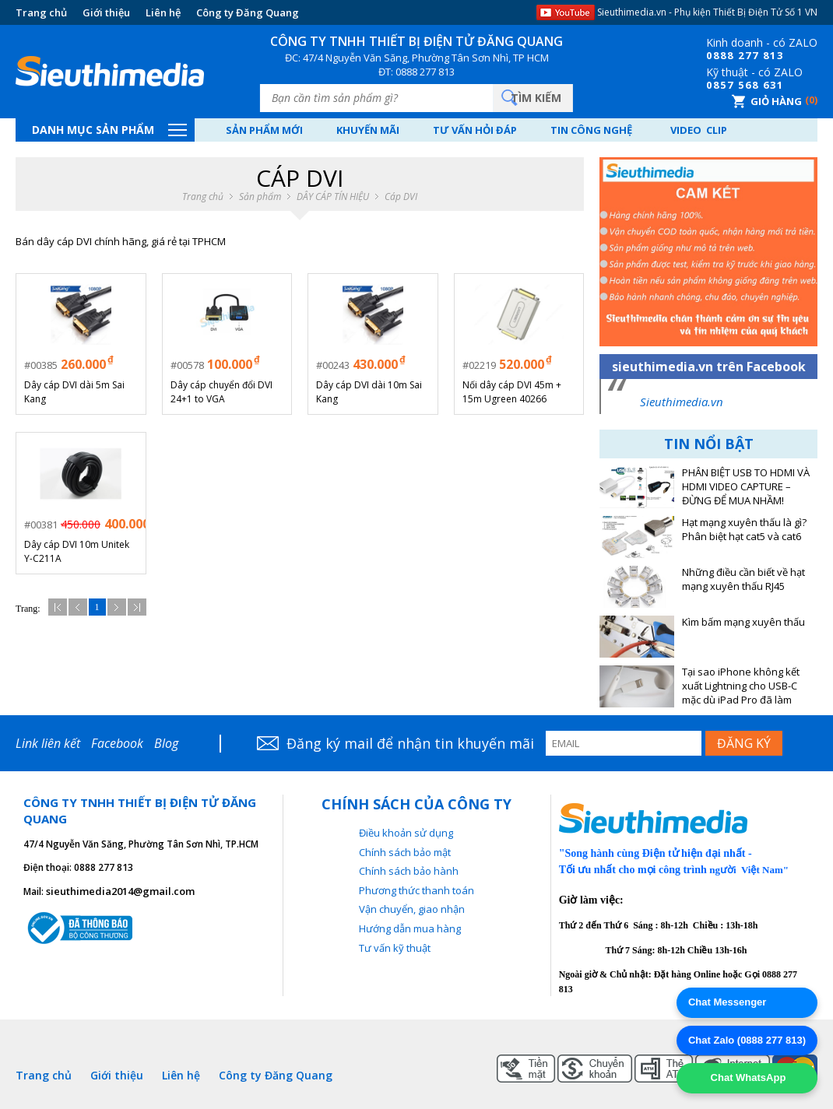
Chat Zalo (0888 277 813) (747, 1040)
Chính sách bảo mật (405, 852)
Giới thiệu (106, 12)
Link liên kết (48, 743)
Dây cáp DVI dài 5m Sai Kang (74, 391)
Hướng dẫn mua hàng (410, 928)
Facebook (117, 743)
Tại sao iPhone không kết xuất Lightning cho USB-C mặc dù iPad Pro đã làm (741, 686)
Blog (166, 743)
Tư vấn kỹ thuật (395, 948)
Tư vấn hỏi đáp (475, 130)
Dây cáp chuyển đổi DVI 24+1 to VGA (221, 391)
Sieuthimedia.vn (681, 401)
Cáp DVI (401, 197)
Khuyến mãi (367, 130)
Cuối (137, 607)
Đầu (57, 607)
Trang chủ (41, 12)
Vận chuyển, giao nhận (412, 909)
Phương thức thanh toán (416, 890)
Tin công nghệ (591, 130)
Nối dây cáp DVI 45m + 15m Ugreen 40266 (511, 391)
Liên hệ (163, 12)
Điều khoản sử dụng (406, 833)
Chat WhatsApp (747, 1077)
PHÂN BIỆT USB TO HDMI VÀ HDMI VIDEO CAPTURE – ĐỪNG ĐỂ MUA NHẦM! (746, 486)
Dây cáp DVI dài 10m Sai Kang (369, 391)
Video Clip (698, 130)
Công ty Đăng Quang (247, 12)
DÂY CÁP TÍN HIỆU (333, 197)
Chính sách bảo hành (409, 871)
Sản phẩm (260, 197)
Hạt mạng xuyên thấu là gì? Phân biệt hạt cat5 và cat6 (744, 529)
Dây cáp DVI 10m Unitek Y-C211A (76, 551)
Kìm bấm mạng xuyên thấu (743, 622)
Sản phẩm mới (264, 130)
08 (713, 55)
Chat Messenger (727, 1002)
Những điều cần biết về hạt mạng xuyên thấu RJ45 (743, 579)
